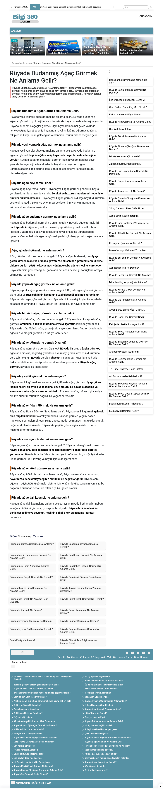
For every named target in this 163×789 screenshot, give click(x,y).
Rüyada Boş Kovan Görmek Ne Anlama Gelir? (81, 556)
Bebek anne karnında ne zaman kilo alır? (104, 680)
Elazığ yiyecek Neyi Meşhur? (98, 676)
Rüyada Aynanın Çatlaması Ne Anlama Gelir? (106, 701)
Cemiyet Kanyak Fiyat (95, 717)
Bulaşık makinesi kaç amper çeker (101, 729)
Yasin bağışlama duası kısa (26, 709)
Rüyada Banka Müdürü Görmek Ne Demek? (34, 688)
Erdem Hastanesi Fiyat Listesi (99, 705)
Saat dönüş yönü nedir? (22, 640)
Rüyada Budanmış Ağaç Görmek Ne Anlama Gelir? (57, 63)
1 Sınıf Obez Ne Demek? (96, 713)
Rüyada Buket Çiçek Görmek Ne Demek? (82, 599)
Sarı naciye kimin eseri (24, 746)
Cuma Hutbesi (19, 662)
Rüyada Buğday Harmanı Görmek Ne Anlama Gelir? (80, 630)
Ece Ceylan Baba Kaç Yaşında (28, 758)
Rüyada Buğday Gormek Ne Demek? (79, 621)
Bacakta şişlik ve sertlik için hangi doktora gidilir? (37, 684)
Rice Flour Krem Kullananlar (98, 693)
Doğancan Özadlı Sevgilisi (97, 697)
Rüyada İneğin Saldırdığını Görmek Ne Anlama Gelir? (30, 556)
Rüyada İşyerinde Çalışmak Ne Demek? (31, 621)
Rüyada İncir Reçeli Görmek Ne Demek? (31, 577)
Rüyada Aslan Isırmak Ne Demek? (101, 762)
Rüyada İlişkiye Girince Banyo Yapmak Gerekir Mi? (80, 589)
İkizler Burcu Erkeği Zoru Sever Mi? (101, 688)
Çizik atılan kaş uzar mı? (96, 770)
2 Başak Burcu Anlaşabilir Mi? (28, 733)
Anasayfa (16, 30)
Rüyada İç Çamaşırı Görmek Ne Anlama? (32, 544)
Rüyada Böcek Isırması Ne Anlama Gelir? (104, 721)
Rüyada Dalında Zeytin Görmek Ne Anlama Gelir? (108, 737)
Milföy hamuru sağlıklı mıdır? (98, 725)
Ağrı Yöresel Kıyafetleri (95, 766)
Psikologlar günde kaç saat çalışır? (101, 754)
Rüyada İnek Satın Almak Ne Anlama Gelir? (29, 567)
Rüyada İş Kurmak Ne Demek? (26, 610)
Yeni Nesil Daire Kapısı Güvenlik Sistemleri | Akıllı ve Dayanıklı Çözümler (74, 7)
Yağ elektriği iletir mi (23, 717)
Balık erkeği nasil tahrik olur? (27, 705)
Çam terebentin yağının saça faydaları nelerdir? (107, 758)
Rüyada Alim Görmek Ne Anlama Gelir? (103, 709)
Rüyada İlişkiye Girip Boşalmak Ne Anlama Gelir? (28, 589)
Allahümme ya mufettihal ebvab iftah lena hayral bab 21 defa (42, 701)
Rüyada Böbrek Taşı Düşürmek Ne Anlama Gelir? (78, 642)
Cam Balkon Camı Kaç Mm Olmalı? (30, 697)
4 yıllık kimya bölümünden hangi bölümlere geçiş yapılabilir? (42, 693)
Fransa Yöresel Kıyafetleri (26, 750)
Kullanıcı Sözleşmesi (92, 657)
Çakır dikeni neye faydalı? (97, 733)
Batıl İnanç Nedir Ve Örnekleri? (28, 713)
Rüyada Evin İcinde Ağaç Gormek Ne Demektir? (36, 737)
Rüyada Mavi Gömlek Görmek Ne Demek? (33, 766)
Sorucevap (27, 63)
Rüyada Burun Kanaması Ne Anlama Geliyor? (79, 611)
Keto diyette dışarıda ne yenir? (99, 750)
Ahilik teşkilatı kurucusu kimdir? (29, 729)
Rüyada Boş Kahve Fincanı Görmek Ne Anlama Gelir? (80, 567)
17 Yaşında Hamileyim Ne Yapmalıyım (32, 762)
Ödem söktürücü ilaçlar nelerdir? (29, 754)
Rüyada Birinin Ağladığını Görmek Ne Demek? (35, 725)
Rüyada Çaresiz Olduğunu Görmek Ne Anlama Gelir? (38, 770)
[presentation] (111, 7)
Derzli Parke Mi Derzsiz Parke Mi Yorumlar (34, 742)
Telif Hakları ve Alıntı (119, 657)
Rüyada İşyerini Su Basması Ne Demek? (31, 629)
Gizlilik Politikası (68, 657)
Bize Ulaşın (141, 657)
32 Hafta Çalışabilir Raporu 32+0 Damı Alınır (35, 721)
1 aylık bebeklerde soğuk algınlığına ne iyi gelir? (107, 746)
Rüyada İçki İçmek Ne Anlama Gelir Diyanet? (29, 600)
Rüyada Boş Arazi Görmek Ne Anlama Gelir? (80, 578)
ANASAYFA (145, 15)
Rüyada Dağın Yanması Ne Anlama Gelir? (104, 742)
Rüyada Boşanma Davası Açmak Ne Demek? (79, 545)
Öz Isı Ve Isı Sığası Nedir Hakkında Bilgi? (104, 684)
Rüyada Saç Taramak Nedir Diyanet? (31, 774)
